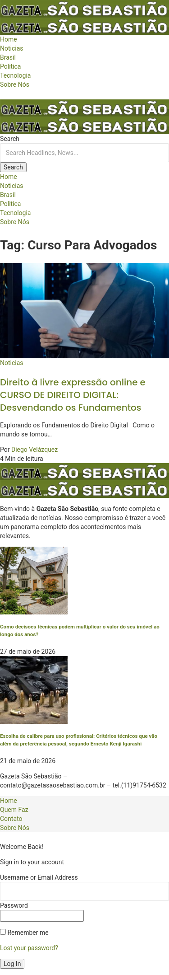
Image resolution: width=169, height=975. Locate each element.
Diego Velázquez (34, 449)
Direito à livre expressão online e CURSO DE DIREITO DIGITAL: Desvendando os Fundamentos (73, 395)
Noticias (11, 362)
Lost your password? (29, 948)
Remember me (24, 932)
